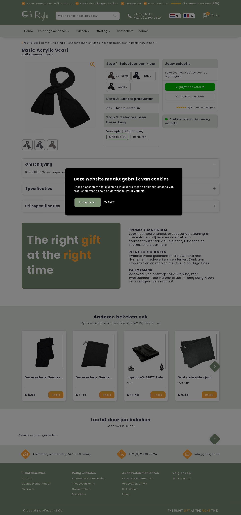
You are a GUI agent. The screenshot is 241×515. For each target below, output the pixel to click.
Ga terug (31, 42)
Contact (28, 478)
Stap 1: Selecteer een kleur (131, 63)
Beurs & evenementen (137, 478)
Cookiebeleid (81, 489)
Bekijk (56, 395)
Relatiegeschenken (52, 31)
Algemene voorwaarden (88, 478)
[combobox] (83, 15)
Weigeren (109, 201)
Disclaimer (79, 494)
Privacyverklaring (83, 483)
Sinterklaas (130, 489)
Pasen (126, 494)
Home (45, 43)
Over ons (28, 489)
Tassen (81, 31)
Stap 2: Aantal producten (130, 98)
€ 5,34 (183, 395)
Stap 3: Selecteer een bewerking (126, 120)
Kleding (102, 31)
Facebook (182, 478)
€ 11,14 (80, 395)
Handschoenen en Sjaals (83, 43)
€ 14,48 (133, 395)
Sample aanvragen (190, 96)
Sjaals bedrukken (116, 43)
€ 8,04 (30, 395)
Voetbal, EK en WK (134, 483)
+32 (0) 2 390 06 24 (148, 17)
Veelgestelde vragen (36, 483)
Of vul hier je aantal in (123, 108)
